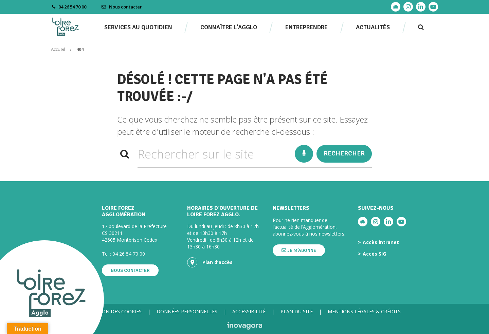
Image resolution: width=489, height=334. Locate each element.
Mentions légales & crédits (364, 311)
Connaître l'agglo (228, 27)
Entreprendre (306, 27)
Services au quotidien (138, 27)
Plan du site (296, 311)
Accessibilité (249, 311)
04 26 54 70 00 (128, 253)
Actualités (373, 27)
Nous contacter (121, 7)
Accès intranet (381, 242)
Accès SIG (374, 254)
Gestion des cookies (115, 311)
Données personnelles (187, 311)
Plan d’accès (210, 262)
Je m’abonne (299, 250)
